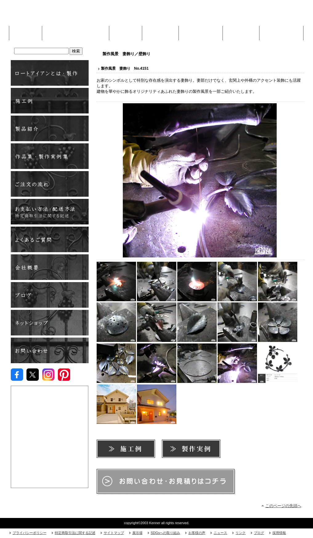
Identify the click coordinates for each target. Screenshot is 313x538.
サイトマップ (114, 533)
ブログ (50, 294)
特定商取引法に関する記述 (75, 533)
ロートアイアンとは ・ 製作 (50, 73)
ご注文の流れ (50, 183)
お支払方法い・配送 (50, 211)
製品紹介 (50, 128)
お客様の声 (196, 533)
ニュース (220, 533)
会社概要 (50, 267)
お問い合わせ (50, 350)
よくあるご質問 (50, 239)
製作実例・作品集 (50, 156)
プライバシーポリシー (29, 533)
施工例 (125, 31)
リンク (240, 533)
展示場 (137, 533)
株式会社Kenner (57, 15)
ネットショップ (50, 322)
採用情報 (279, 533)
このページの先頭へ (283, 505)
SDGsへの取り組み (165, 533)
